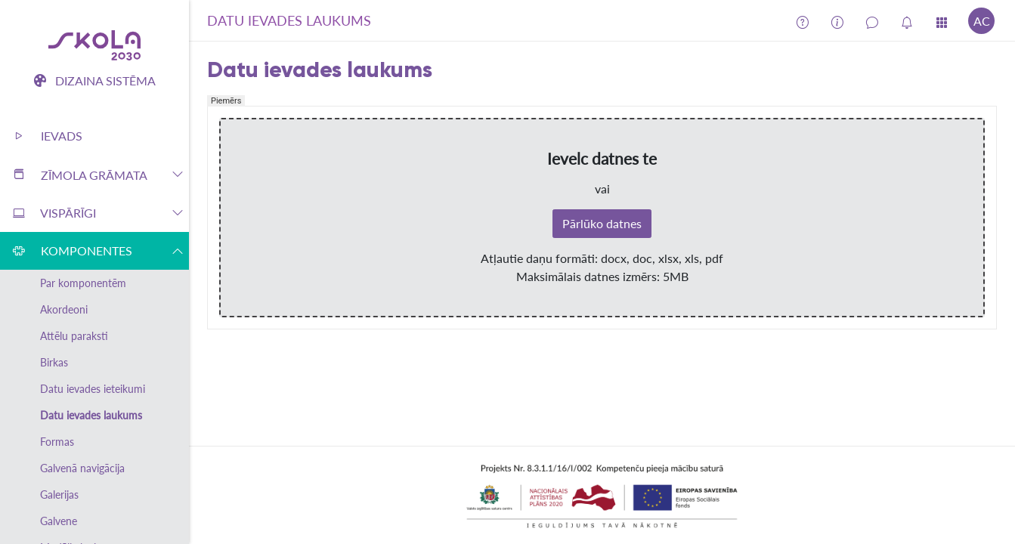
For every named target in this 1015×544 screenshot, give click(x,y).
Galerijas (59, 494)
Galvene (58, 521)
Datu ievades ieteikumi (92, 388)
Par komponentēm (83, 283)
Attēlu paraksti (74, 335)
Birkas (54, 362)
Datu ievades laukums (91, 415)
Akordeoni (64, 309)
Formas (57, 441)
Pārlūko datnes (602, 223)
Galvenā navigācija (82, 468)
